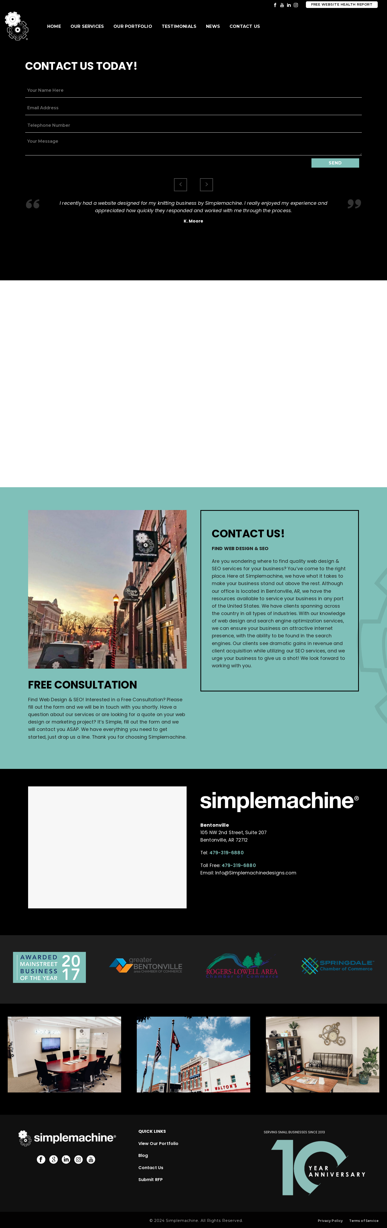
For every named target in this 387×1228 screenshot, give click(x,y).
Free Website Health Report (341, 4)
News (213, 26)
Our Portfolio (132, 26)
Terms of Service (364, 1221)
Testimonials (179, 26)
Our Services (87, 26)
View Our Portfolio (158, 1143)
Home (54, 26)
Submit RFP (150, 1180)
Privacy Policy (330, 1221)
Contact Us (245, 26)
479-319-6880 (226, 853)
